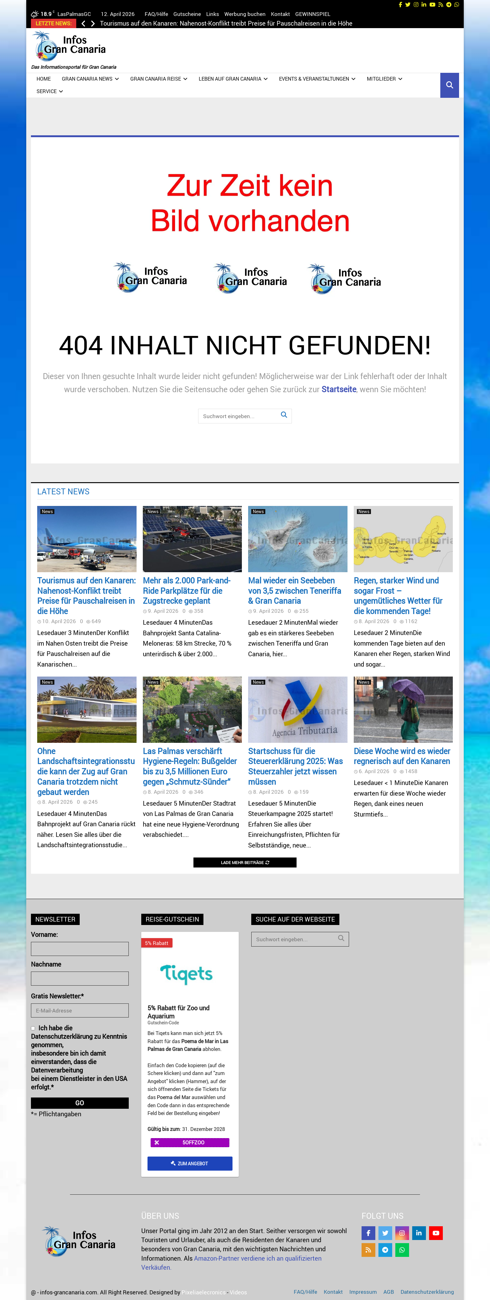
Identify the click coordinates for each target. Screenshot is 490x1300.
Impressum (363, 1291)
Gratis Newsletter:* (57, 996)
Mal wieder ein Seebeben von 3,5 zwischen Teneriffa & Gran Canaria (294, 590)
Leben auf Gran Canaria (230, 78)
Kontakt (280, 14)
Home (44, 78)
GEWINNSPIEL (312, 14)
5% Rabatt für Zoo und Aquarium (178, 1012)
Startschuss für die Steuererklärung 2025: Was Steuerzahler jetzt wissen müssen (295, 766)
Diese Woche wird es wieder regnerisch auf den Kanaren (402, 756)
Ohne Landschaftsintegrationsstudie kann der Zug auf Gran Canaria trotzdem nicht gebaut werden (86, 771)
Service (47, 91)
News (47, 511)
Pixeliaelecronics (204, 1292)
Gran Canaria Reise (155, 78)
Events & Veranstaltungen (314, 78)
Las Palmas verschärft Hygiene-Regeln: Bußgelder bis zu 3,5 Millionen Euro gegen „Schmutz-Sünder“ (190, 766)
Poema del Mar (173, 1097)
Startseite (339, 389)
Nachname (46, 964)
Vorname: (44, 934)
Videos (238, 1292)
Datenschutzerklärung (427, 1291)
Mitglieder (381, 78)
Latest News (63, 491)
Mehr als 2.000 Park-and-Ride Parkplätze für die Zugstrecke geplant (186, 590)
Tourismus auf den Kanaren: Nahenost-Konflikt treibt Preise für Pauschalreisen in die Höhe (226, 23)
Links (212, 14)
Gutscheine (187, 14)
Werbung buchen (245, 14)
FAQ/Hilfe (156, 14)
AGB (388, 1291)
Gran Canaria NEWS (87, 78)
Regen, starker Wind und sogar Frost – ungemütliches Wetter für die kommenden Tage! (398, 595)
